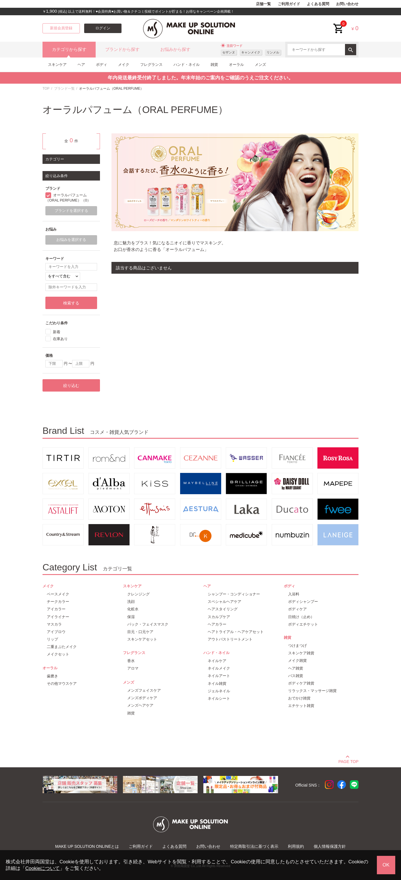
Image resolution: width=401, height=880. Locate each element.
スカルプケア (219, 617)
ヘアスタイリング (223, 609)
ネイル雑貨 (217, 683)
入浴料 (293, 594)
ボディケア (297, 609)
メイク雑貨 (297, 660)
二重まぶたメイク (62, 647)
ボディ (101, 64)
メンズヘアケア (140, 705)
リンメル (273, 52)
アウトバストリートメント (230, 639)
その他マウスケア (62, 683)
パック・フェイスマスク (147, 624)
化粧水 (132, 609)
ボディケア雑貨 (301, 683)
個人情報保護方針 (330, 846)
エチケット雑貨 (301, 705)
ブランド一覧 (64, 89)
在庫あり (60, 339)
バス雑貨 (295, 676)
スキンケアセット (142, 639)
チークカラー (58, 601)
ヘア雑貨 (295, 668)
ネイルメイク (219, 668)
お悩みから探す (175, 49)
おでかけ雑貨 (299, 698)
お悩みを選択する (71, 240)
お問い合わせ (347, 4)
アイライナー (58, 617)
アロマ (132, 668)
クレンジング (138, 594)
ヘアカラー (217, 624)
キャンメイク (250, 52)
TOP (46, 89)
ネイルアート (219, 676)
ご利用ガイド (289, 4)
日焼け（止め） (301, 617)
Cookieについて (42, 868)
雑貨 (214, 64)
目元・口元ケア (140, 632)
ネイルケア (217, 661)
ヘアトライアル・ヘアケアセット (236, 632)
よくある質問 (318, 4)
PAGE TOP (348, 761)
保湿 (131, 617)
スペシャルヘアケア (224, 601)
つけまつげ (297, 645)
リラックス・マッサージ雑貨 (312, 691)
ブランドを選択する (71, 211)
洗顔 (131, 601)
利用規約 (296, 846)
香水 (131, 661)
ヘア (81, 64)
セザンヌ (228, 52)
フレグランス (151, 64)
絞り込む (71, 385)
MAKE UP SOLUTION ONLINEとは (87, 846)
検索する (71, 303)
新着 (56, 332)
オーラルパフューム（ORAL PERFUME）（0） (68, 197)
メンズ (260, 64)
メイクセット (58, 654)
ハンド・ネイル (186, 64)
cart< (338, 24)
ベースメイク (58, 594)
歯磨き (52, 676)
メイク (123, 64)
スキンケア (57, 64)
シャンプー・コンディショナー (234, 594)
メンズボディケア (142, 698)
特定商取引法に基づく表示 (254, 846)
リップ (52, 639)
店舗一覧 (263, 4)
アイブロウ (56, 632)
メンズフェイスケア (144, 690)
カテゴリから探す (69, 49)
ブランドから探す (122, 49)
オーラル (236, 64)
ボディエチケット (303, 624)
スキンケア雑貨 (301, 653)
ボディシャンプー (303, 601)
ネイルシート (219, 698)
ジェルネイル (219, 691)
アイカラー (56, 609)
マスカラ (54, 624)
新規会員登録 (61, 28)
